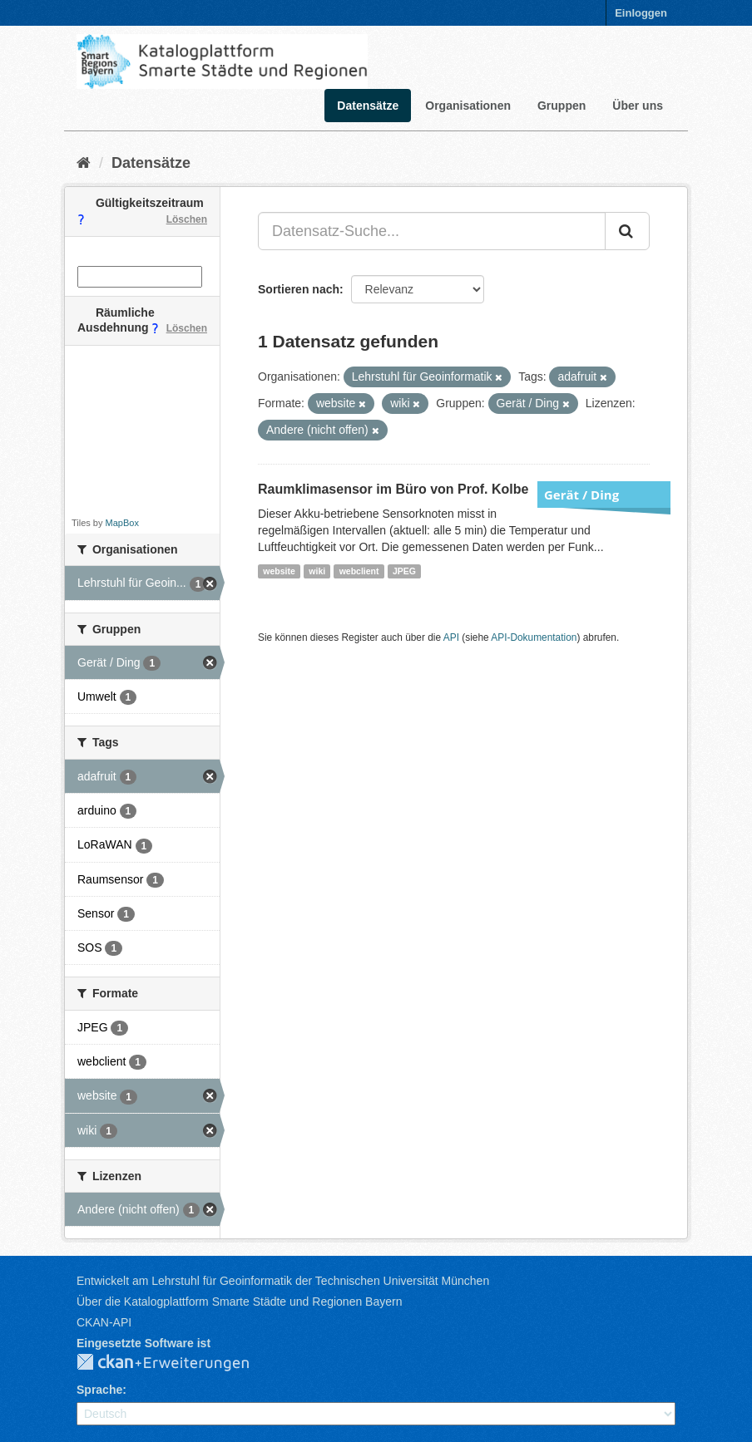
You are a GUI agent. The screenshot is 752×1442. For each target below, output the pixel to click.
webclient (359, 571)
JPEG (404, 571)
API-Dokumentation (533, 637)
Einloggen (641, 13)
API (451, 637)
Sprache (99, 1389)
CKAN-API (104, 1322)
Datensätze (367, 105)
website (279, 571)
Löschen (186, 219)
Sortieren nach (298, 289)
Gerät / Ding (581, 494)
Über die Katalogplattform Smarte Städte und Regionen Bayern (239, 1301)
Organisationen (468, 105)
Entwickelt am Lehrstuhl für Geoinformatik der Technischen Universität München (283, 1280)
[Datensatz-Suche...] (432, 231)
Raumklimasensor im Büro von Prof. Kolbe (393, 489)
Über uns (637, 105)
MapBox (122, 523)
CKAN (176, 1363)
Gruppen (561, 105)
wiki (317, 571)
